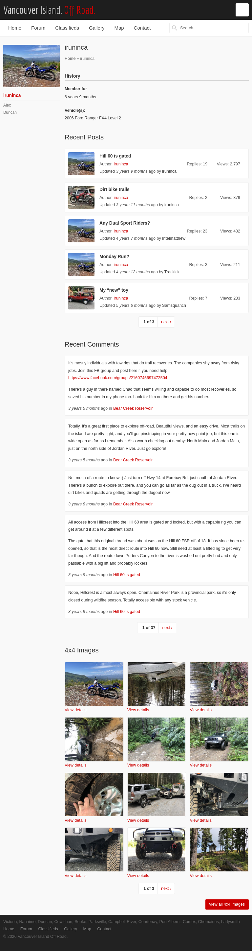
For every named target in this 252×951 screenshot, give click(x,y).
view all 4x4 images (227, 904)
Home (14, 28)
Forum (38, 28)
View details (75, 710)
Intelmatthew (173, 238)
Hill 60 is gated (115, 156)
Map (119, 28)
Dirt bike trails (114, 189)
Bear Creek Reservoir (133, 408)
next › (166, 322)
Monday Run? (114, 256)
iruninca (121, 164)
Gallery (97, 28)
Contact (142, 28)
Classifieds (67, 28)
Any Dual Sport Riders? (124, 223)
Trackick (171, 272)
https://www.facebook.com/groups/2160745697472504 (117, 378)
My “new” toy (113, 290)
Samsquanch (174, 305)
